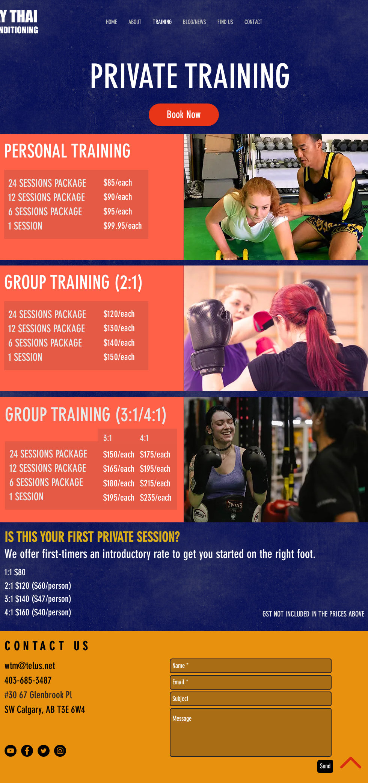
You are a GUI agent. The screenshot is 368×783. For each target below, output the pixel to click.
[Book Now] (184, 115)
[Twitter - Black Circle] (44, 751)
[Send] (325, 766)
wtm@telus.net (30, 666)
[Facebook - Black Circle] (27, 751)
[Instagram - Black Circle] (60, 751)
